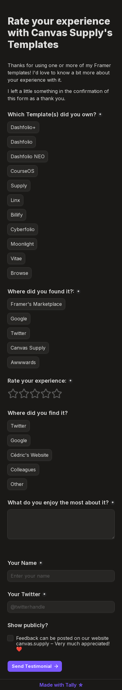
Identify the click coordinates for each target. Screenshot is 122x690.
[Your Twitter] (61, 606)
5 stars (52, 391)
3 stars (30, 391)
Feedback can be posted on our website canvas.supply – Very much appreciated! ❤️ (63, 643)
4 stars (41, 391)
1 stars (9, 391)
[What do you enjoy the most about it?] (61, 524)
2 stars (20, 391)
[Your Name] (61, 575)
